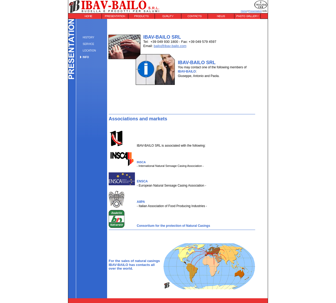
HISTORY (88, 37)
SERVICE (88, 44)
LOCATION (89, 50)
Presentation (255, 11)
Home (244, 11)
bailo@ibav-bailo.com (170, 46)
